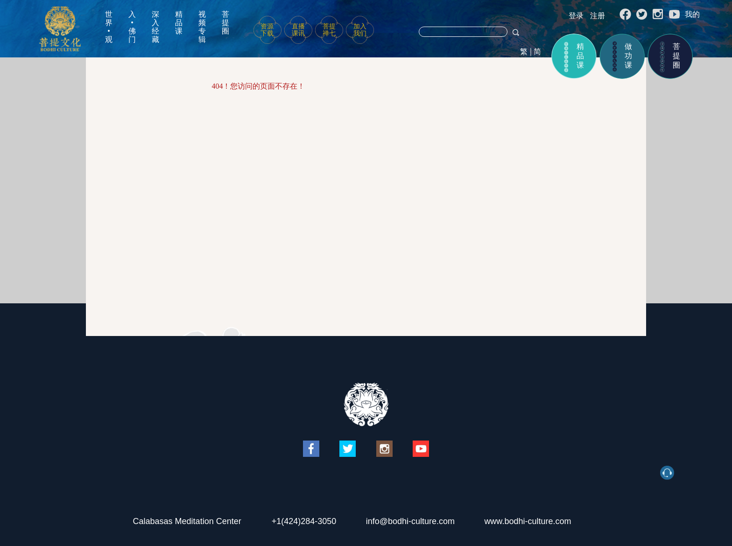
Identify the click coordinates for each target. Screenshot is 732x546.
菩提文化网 (60, 28)
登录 (576, 16)
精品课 (179, 22)
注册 (597, 16)
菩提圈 (225, 22)
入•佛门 (132, 26)
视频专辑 (202, 26)
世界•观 (109, 26)
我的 (692, 14)
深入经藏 (155, 26)
